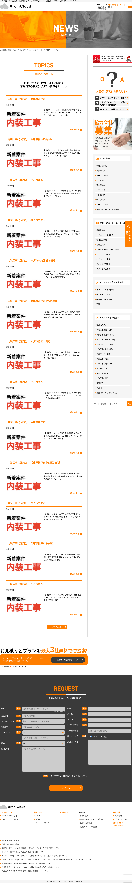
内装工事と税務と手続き (105, 339)
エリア (37, 816)
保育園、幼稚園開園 (104, 299)
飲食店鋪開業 (101, 166)
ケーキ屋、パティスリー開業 (107, 209)
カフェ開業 (100, 190)
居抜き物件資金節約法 (105, 335)
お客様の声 (64, 812)
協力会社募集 (118, 823)
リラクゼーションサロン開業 (107, 249)
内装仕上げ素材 (102, 373)
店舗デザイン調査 (103, 354)
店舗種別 (38, 819)
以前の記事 (56, 627)
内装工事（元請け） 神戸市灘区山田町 (29, 341)
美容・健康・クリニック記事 (91, 819)
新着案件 (9, 105)
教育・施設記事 (86, 823)
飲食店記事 (84, 816)
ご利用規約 (5, 666)
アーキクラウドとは (9, 816)
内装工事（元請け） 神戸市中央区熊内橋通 (31, 260)
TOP (25, 50)
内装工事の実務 (102, 378)
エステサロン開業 (103, 254)
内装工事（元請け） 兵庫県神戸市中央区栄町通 (34, 462)
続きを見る (74, 129)
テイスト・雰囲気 (42, 823)
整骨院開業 (100, 245)
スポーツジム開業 (103, 269)
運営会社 (116, 812)
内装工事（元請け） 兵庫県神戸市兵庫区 (30, 139)
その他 (99, 388)
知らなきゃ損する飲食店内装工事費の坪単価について (22, 852)
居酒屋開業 (100, 171)
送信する (66, 788)
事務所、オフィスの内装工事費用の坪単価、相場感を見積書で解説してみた (31, 848)
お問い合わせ (118, 825)
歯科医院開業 (101, 240)
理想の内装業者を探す (68, 660)
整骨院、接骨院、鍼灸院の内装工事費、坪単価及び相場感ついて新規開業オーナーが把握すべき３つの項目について (46, 860)
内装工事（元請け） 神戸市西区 (25, 179)
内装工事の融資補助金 (105, 349)
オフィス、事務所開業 (105, 290)
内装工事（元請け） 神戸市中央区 (26, 220)
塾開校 (99, 304)
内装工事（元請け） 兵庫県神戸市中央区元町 (33, 301)
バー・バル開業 (102, 204)
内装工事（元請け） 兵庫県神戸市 (26, 99)
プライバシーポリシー (19, 666)
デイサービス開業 (103, 294)
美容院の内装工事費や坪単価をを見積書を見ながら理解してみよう (27, 863)
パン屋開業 (100, 195)
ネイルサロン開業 (103, 259)
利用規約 (66, 776)
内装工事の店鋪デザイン (105, 364)
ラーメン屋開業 (102, 175)
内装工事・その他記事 (88, 827)
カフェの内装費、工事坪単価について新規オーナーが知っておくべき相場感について (34, 856)
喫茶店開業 (100, 200)
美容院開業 (100, 230)
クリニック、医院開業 (105, 235)
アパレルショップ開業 (105, 344)
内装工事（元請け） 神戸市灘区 (25, 381)
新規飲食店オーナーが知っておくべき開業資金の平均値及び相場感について (31, 867)
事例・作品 (38, 812)
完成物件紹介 (101, 325)
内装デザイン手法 (103, 368)
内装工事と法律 (102, 359)
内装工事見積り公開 (104, 330)
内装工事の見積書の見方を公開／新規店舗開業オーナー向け (25, 871)
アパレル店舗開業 (103, 264)
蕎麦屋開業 (100, 185)
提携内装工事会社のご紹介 (106, 393)
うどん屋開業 (101, 180)
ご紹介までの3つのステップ (12, 819)
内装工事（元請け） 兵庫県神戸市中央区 (30, 543)
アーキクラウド (6, 812)
